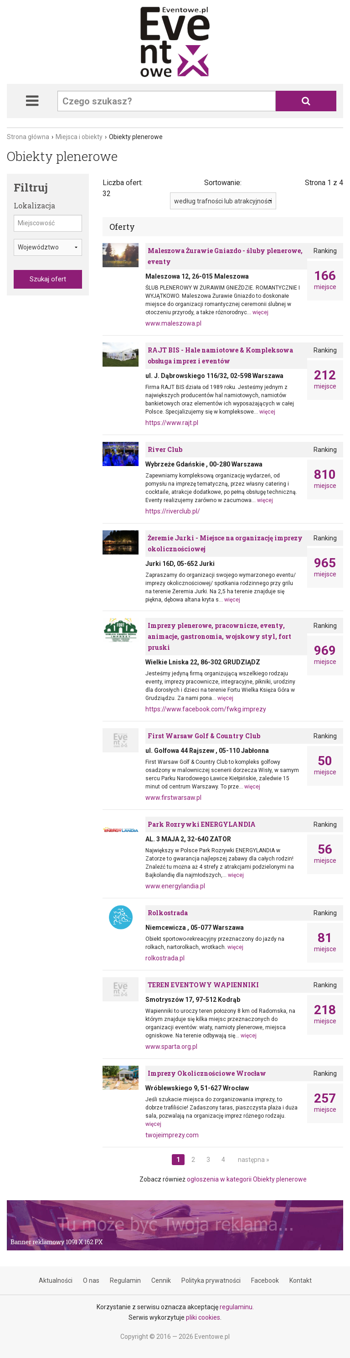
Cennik (161, 1280)
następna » (253, 1159)
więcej (260, 312)
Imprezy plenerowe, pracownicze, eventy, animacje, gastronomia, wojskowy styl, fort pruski (219, 636)
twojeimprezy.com (172, 1135)
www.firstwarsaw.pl (173, 797)
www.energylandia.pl (175, 886)
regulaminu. (237, 1307)
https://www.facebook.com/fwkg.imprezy (205, 709)
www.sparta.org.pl (171, 1046)
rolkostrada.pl (165, 958)
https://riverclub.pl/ (172, 511)
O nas (91, 1280)
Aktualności (55, 1280)
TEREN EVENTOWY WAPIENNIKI (203, 984)
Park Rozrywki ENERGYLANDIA (202, 824)
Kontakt (300, 1280)
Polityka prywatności (211, 1280)
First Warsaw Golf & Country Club (204, 735)
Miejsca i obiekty (79, 136)
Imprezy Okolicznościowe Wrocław (207, 1073)
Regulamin (125, 1280)
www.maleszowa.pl (173, 323)
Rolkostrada (168, 912)
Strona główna (28, 136)
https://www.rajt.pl (171, 422)
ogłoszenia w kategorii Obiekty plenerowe (247, 1179)
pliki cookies (203, 1317)
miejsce (325, 280)
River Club (165, 449)
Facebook (265, 1280)
